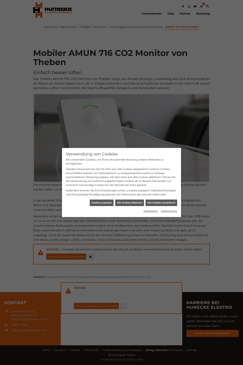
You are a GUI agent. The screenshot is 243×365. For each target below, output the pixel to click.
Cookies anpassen (101, 157)
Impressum (151, 166)
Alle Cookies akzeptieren (161, 157)
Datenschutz (169, 166)
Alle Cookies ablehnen (129, 157)
